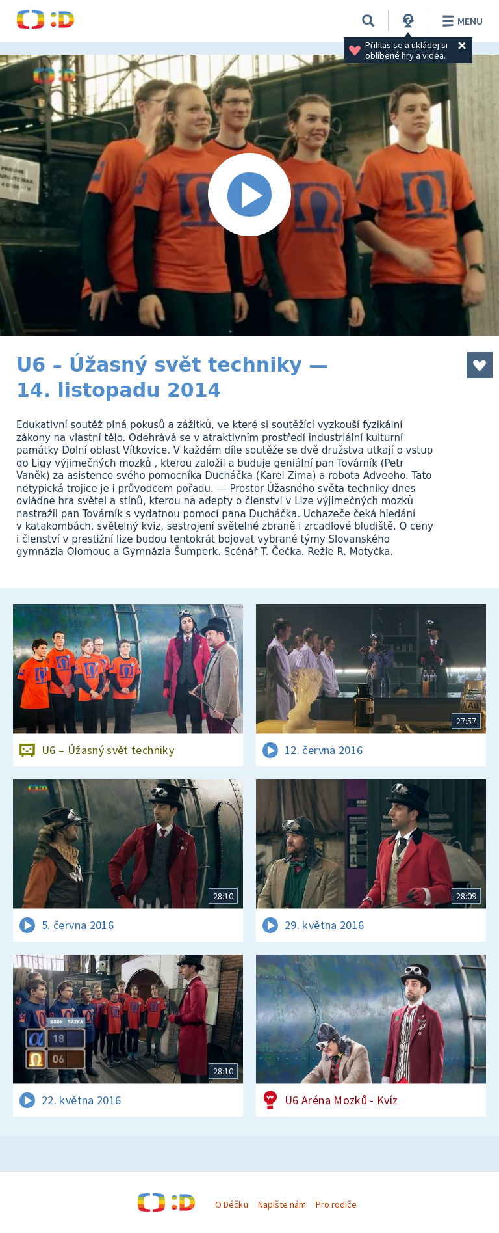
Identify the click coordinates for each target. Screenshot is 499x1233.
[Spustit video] (249, 195)
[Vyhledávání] (368, 21)
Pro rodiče (336, 1204)
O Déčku (231, 1204)
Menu (460, 21)
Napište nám (282, 1204)
